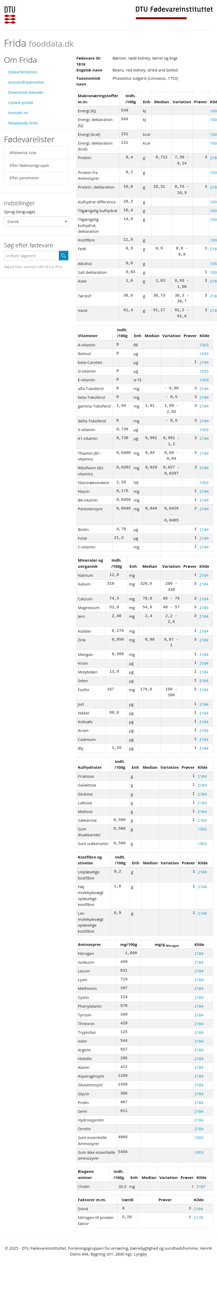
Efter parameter (24, 177)
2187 (201, 1186)
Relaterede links (23, 123)
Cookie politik (20, 102)
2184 (204, 362)
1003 (204, 344)
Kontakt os (18, 112)
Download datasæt (25, 92)
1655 (204, 353)
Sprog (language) (19, 211)
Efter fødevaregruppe (29, 165)
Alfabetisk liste (23, 152)
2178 (198, 1217)
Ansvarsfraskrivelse (26, 82)
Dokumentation (22, 71)
